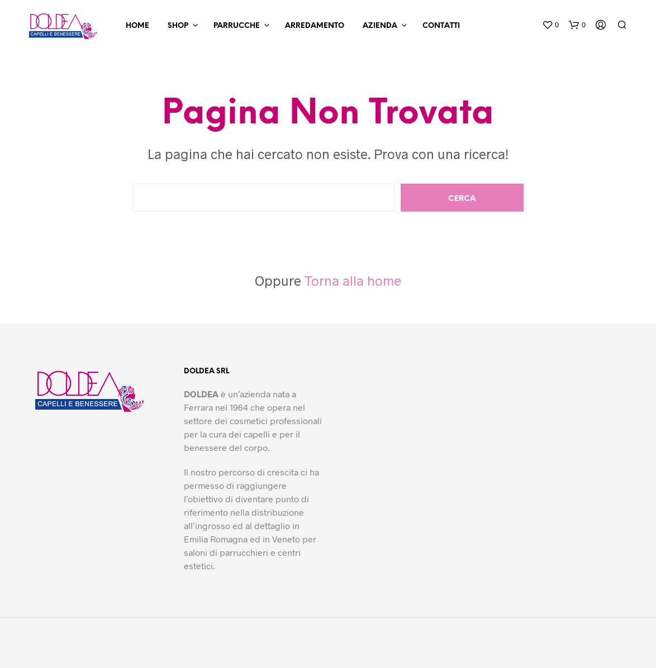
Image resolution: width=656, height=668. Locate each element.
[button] (550, 25)
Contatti (441, 26)
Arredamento (314, 26)
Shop (178, 26)
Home (137, 26)
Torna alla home (353, 280)
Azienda (380, 26)
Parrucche (236, 26)
